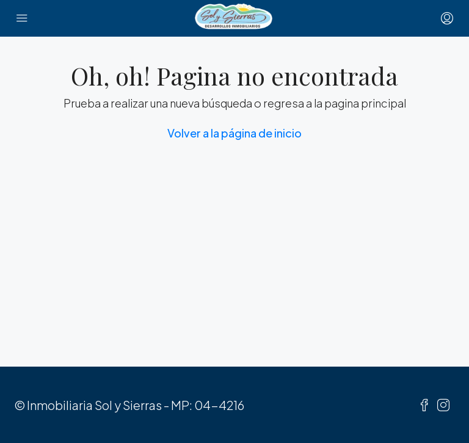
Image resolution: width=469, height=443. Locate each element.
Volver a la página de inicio (234, 133)
